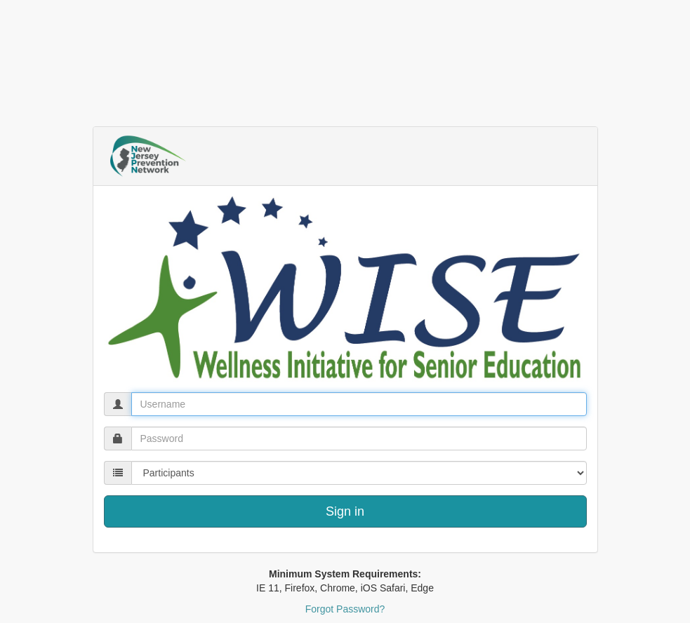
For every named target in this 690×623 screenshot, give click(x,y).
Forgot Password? (345, 609)
